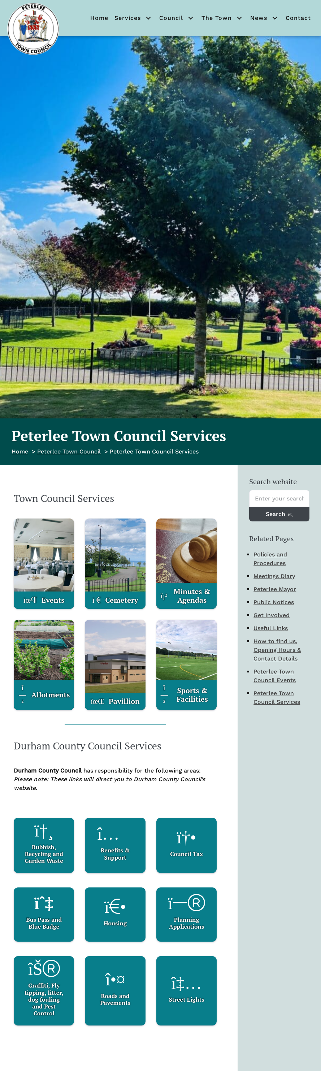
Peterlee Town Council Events (274, 676)
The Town (216, 17)
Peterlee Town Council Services (276, 697)
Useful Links (270, 628)
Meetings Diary (274, 576)
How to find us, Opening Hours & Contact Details (277, 650)
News (258, 17)
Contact (298, 17)
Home (99, 17)
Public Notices (273, 602)
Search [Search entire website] (279, 514)
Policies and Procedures (270, 559)
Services (127, 17)
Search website (273, 481)
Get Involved (271, 615)
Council (171, 17)
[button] (148, 18)
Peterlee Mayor (274, 589)
